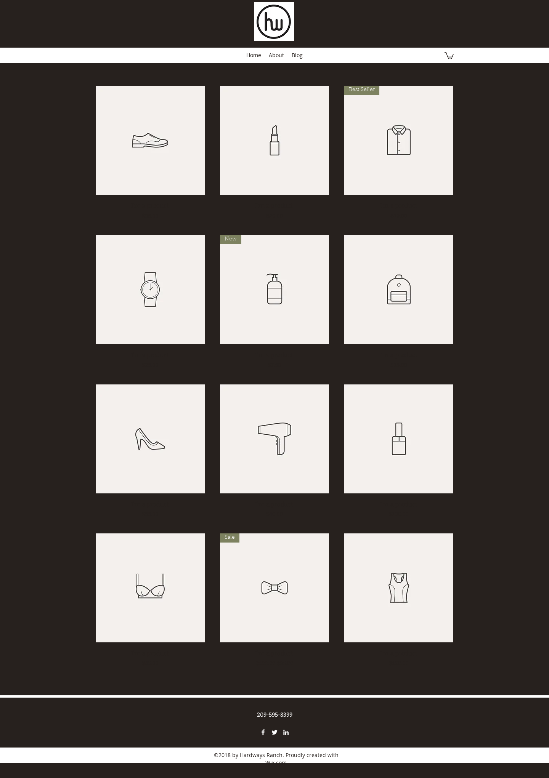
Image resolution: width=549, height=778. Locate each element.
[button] (449, 55)
